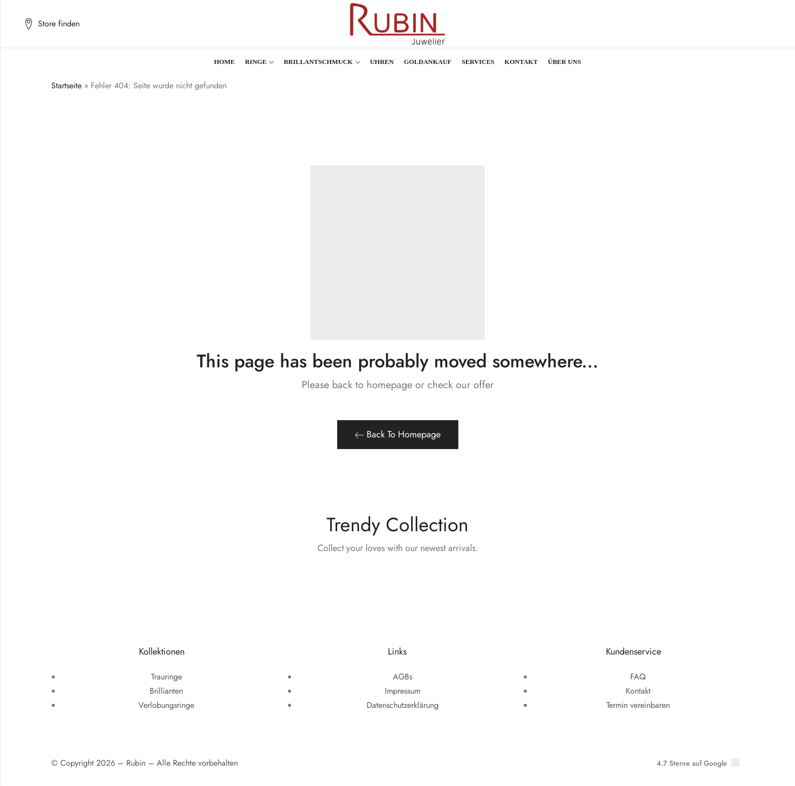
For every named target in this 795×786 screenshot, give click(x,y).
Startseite (66, 85)
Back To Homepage (398, 434)
